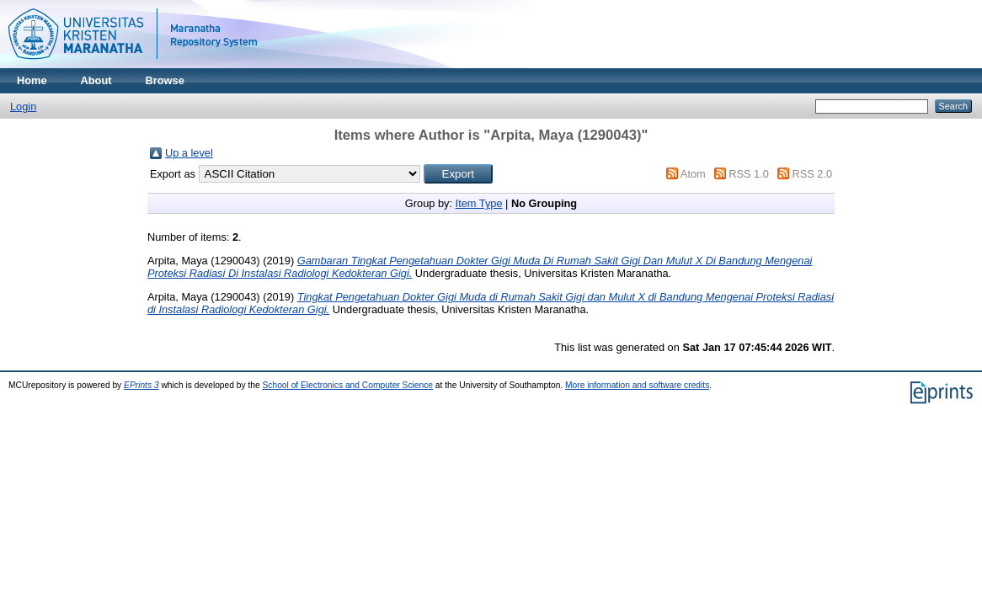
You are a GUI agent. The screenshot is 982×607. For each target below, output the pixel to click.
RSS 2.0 (812, 174)
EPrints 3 (141, 385)
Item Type (479, 203)
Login (23, 106)
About (96, 80)
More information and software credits (637, 385)
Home (32, 80)
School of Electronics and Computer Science (348, 385)
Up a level (189, 152)
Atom (693, 174)
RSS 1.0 (748, 174)
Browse (165, 80)
